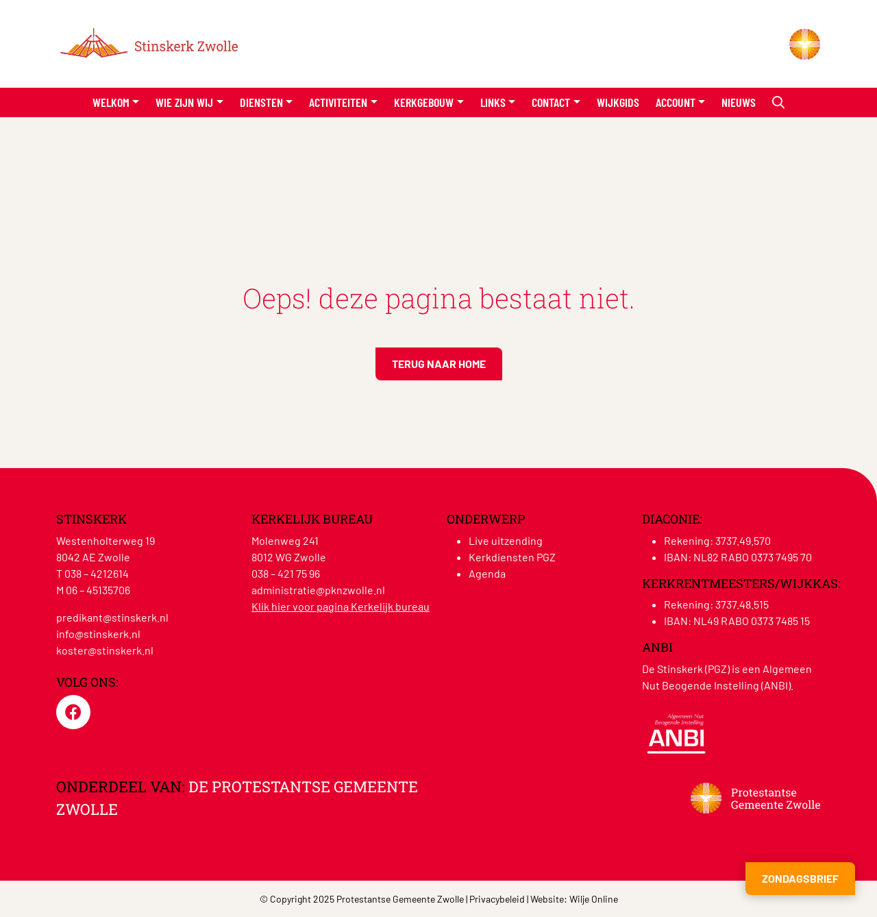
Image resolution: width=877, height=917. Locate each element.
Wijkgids (618, 102)
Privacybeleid (497, 899)
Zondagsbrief (800, 878)
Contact (551, 102)
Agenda (487, 573)
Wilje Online (593, 899)
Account (675, 102)
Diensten (261, 102)
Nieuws (738, 102)
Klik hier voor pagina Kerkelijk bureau (340, 606)
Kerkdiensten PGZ (512, 556)
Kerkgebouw (424, 102)
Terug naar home (439, 363)
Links (493, 102)
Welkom (110, 102)
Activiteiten (338, 102)
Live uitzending (506, 540)
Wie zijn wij (184, 102)
